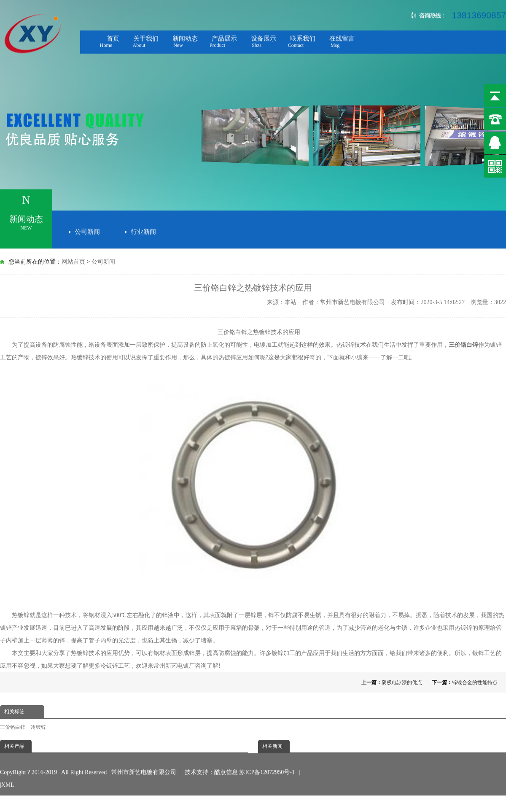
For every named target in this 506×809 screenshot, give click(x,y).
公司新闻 (87, 230)
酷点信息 (226, 762)
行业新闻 (143, 230)
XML (7, 774)
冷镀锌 (109, 666)
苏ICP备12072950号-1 (267, 762)
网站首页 (73, 262)
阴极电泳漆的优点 (402, 682)
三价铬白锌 (12, 727)
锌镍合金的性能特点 (475, 682)
